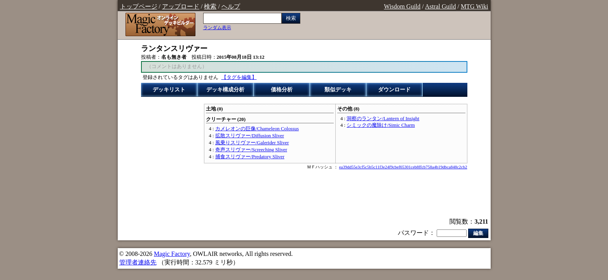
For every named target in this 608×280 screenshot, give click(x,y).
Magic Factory (172, 253)
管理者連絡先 (138, 262)
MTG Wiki (474, 6)
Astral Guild (440, 6)
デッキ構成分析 (225, 90)
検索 (210, 6)
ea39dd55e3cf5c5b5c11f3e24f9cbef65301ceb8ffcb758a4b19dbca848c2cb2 (403, 166)
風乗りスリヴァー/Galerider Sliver (252, 142)
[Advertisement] (304, 194)
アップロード (180, 6)
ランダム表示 (217, 27)
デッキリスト (169, 90)
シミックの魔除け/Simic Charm (381, 125)
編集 (478, 233)
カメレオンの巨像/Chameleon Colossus (257, 128)
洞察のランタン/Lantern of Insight (383, 118)
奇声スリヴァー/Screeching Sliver (251, 149)
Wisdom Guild (402, 6)
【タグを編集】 (239, 77)
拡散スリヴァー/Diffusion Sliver (249, 135)
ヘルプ (230, 6)
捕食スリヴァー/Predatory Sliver (249, 156)
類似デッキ (338, 90)
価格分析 (282, 90)
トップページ (138, 6)
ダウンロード (394, 90)
